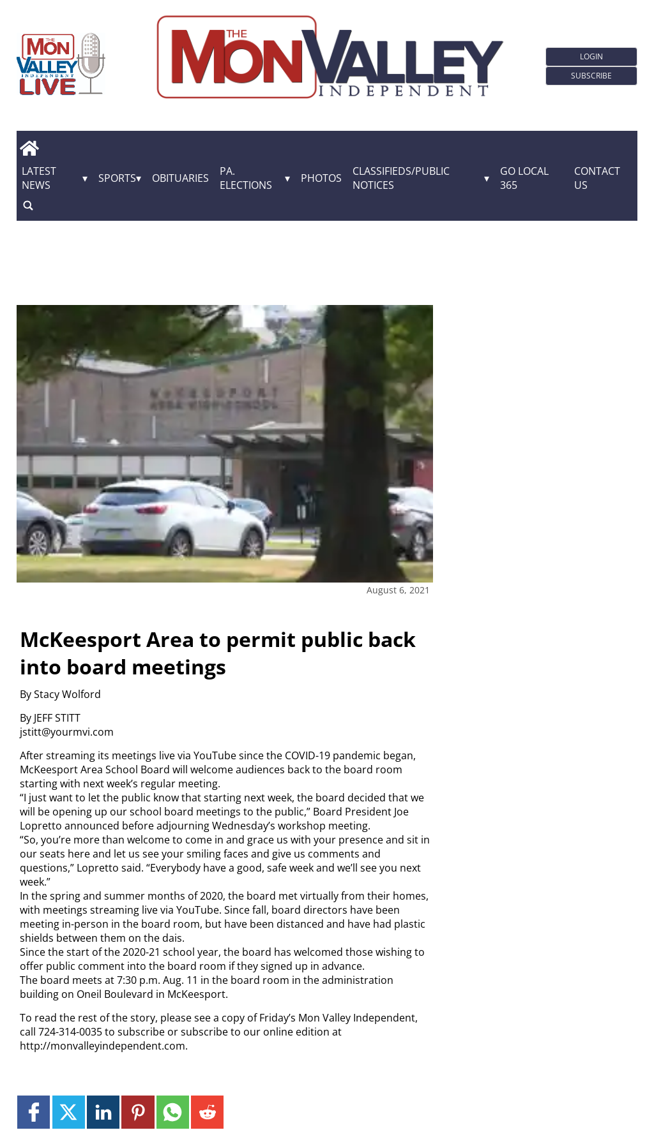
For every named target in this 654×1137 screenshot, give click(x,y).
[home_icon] (30, 149)
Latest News (39, 178)
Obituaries (180, 178)
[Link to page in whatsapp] (172, 1112)
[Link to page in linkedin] (103, 1112)
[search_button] (28, 206)
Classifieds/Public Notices (401, 178)
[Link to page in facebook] (33, 1112)
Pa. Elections (246, 178)
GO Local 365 (524, 178)
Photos (321, 178)
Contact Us (597, 178)
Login (591, 56)
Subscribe (591, 75)
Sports (117, 178)
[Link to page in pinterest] (137, 1112)
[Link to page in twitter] (68, 1112)
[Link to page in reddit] (207, 1112)
